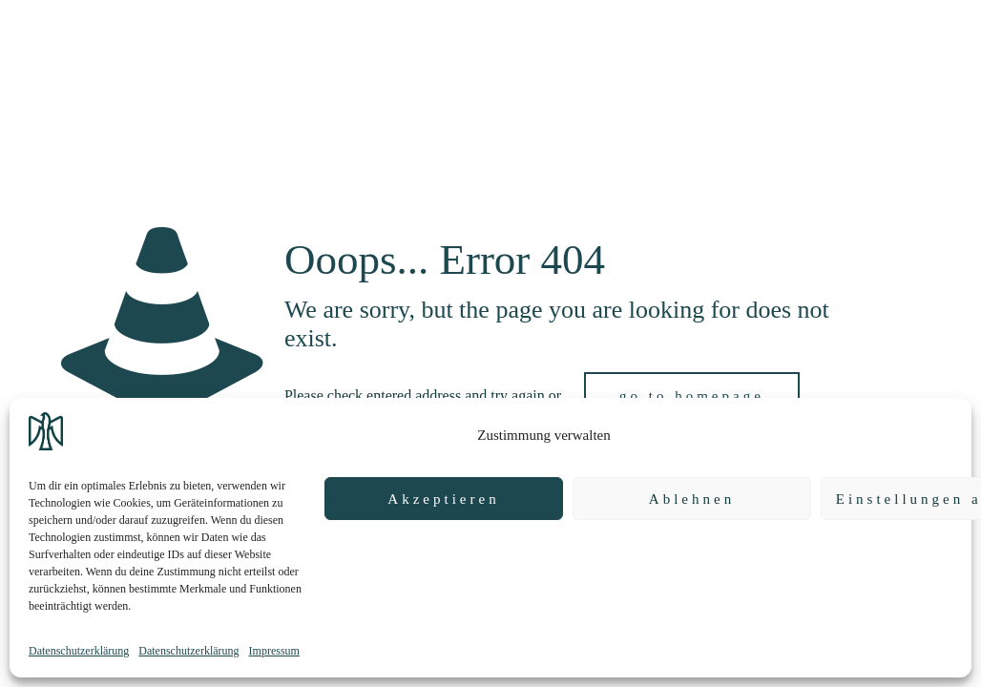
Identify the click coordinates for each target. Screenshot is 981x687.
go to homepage (691, 396)
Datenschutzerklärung (79, 650)
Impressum (274, 650)
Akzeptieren (443, 499)
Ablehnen (692, 499)
